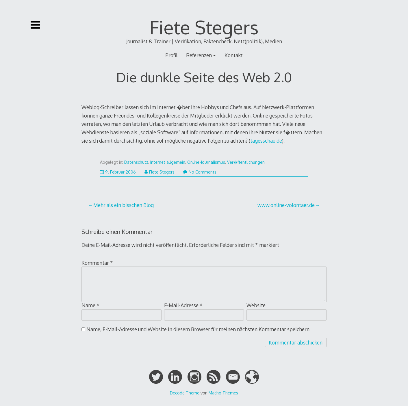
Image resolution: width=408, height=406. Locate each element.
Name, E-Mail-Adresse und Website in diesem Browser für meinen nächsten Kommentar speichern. (198, 329)
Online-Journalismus (206, 162)
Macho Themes (223, 392)
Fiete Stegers (204, 27)
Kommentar (97, 263)
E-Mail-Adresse (183, 305)
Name (90, 305)
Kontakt (234, 55)
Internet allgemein (167, 162)
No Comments (199, 172)
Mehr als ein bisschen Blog (123, 205)
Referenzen (199, 55)
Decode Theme (184, 392)
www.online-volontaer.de (286, 205)
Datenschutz (136, 162)
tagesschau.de (266, 140)
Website (256, 305)
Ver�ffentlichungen (246, 162)
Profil (171, 55)
